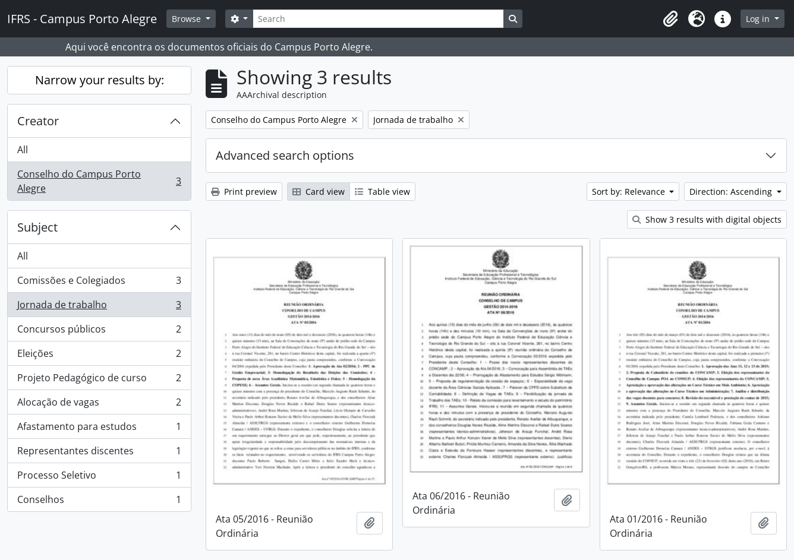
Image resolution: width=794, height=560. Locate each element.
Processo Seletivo (99, 478)
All (22, 149)
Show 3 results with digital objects (707, 219)
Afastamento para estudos (99, 429)
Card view (318, 191)
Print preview (244, 191)
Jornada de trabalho (99, 307)
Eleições (99, 356)
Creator (38, 121)
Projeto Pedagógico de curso (99, 380)
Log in (759, 18)
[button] (670, 19)
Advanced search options (285, 155)
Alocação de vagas (99, 405)
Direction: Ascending (731, 191)
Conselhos (99, 501)
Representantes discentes (99, 453)
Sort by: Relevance (629, 191)
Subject (37, 227)
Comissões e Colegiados (99, 283)
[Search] (378, 19)
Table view (382, 191)
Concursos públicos (99, 331)
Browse (187, 18)
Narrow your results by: (99, 80)
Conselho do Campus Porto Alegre (99, 181)
